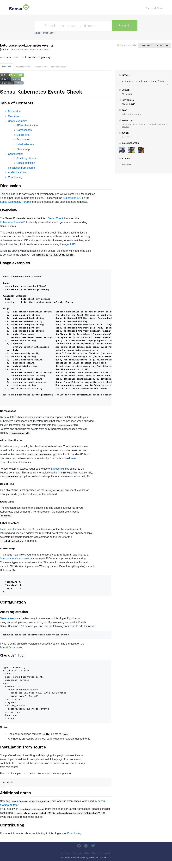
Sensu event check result (14, 558)
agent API (70, 244)
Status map (23, 149)
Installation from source (21, 167)
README (6, 66)
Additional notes (17, 172)
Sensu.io (65, 853)
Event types (23, 139)
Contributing (15, 177)
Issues (107, 853)
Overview (13, 116)
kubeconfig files (60, 468)
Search (124, 25)
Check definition (26, 162)
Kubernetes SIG (72, 198)
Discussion (14, 111)
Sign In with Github (154, 8)
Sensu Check (55, 218)
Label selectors (25, 144)
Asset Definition (22, 67)
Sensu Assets (8, 618)
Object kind (23, 134)
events (137, 114)
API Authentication (27, 125)
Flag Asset (127, 164)
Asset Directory (81, 853)
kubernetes (127, 114)
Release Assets (58, 67)
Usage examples (17, 121)
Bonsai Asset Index (11, 647)
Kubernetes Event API (12, 222)
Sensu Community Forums (15, 201)
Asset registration (27, 158)
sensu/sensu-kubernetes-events (33, 49)
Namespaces (24, 130)
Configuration (16, 154)
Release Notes (40, 67)
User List (97, 853)
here (73, 458)
